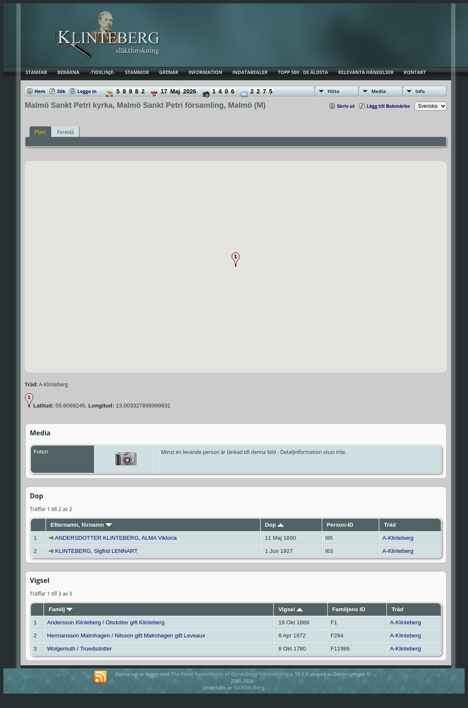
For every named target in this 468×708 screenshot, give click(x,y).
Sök (61, 91)
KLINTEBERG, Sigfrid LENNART (96, 551)
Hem (40, 91)
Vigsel (290, 609)
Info (420, 91)
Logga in (87, 91)
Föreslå (65, 132)
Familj (61, 609)
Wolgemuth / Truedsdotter (79, 648)
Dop (274, 525)
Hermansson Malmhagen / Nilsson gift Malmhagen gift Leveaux (126, 635)
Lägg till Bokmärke (388, 106)
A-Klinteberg (397, 538)
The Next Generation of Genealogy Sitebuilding (230, 674)
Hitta (334, 91)
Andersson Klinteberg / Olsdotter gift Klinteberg (105, 622)
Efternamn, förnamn (81, 525)
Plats (40, 132)
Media (379, 91)
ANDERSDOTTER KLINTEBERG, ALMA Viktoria (116, 538)
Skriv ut (346, 106)
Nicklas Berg (248, 687)
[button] (235, 259)
